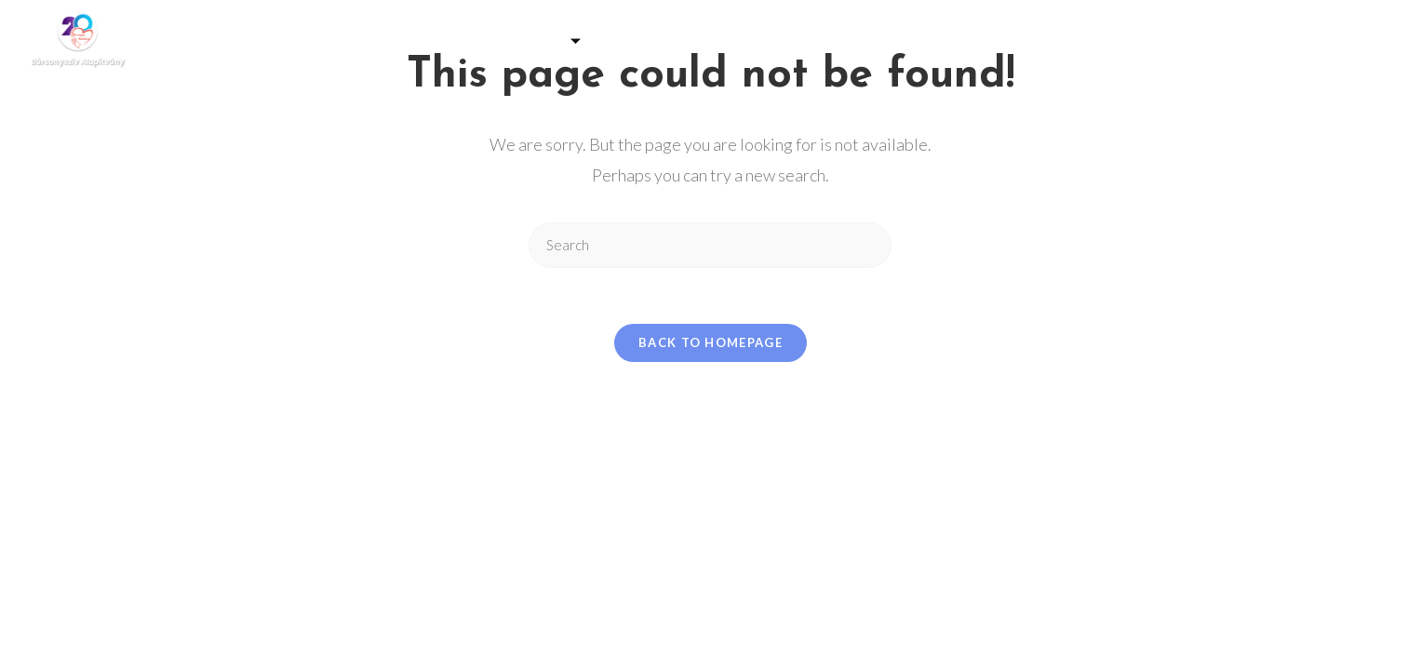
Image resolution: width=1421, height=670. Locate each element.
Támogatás (530, 41)
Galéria (412, 41)
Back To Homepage (710, 342)
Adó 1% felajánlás (835, 41)
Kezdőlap (315, 41)
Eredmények (981, 41)
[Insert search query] (710, 245)
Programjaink (675, 41)
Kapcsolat (1099, 41)
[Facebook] (1343, 41)
